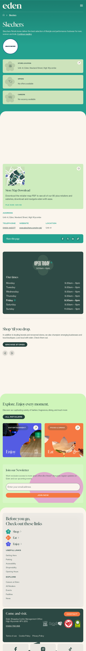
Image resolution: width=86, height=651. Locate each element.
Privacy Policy (38, 636)
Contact (72, 614)
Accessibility (11, 563)
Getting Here (11, 555)
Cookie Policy (24, 636)
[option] (22, 374)
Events (9, 590)
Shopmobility (11, 567)
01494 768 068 (13, 626)
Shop (17, 531)
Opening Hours (12, 571)
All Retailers (10, 586)
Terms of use (11, 636)
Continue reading (24, 34)
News (8, 598)
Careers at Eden (12, 582)
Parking (9, 559)
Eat (16, 537)
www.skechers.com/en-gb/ (30, 228)
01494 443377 (9, 228)
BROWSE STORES (15, 344)
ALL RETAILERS (13, 417)
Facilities (9, 594)
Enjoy (17, 543)
